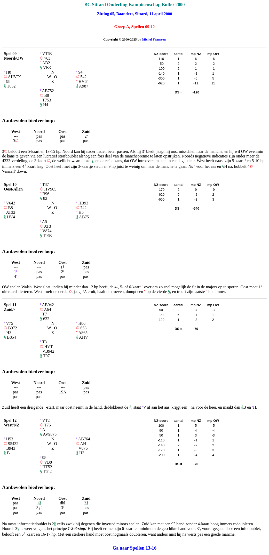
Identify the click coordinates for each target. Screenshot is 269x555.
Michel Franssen (154, 39)
